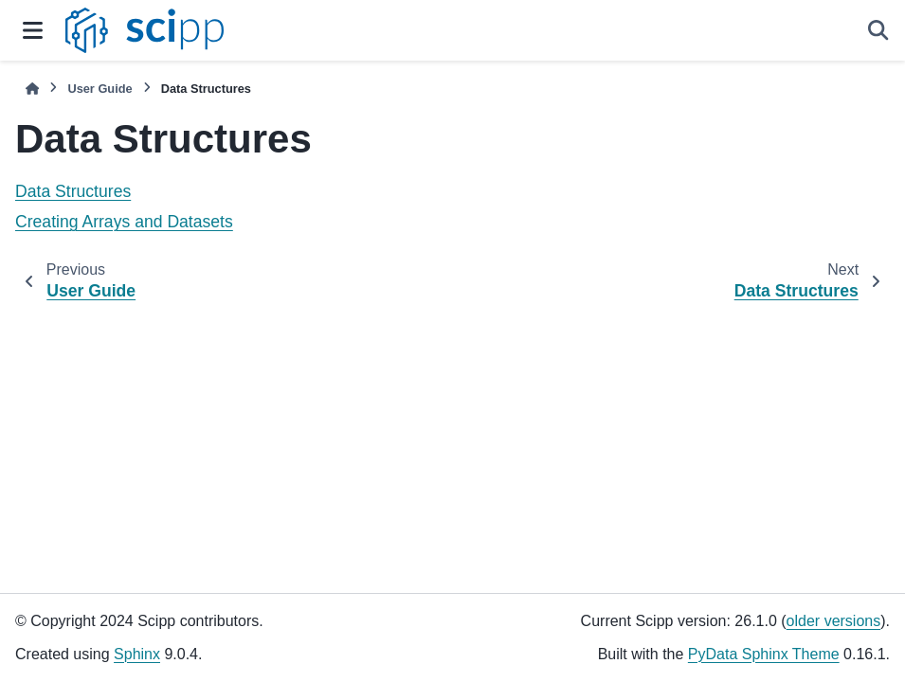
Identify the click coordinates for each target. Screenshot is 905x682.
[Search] (878, 30)
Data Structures (73, 191)
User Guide (99, 88)
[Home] (32, 89)
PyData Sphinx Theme (764, 654)
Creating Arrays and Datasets (124, 221)
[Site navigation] (32, 30)
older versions (834, 621)
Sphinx (137, 654)
